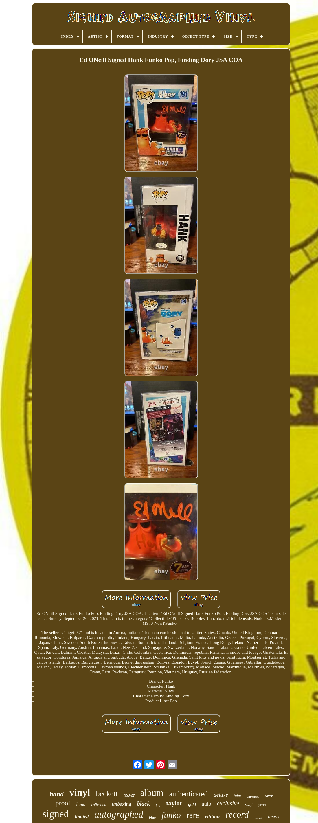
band (80, 804)
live (158, 805)
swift (249, 804)
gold (192, 804)
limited (82, 817)
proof (62, 803)
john (237, 795)
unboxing (121, 804)
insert (274, 817)
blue (152, 817)
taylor (174, 803)
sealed (258, 818)
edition (212, 817)
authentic (253, 796)
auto (206, 804)
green (262, 805)
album (151, 792)
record (237, 814)
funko (171, 815)
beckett (106, 793)
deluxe (221, 795)
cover (269, 796)
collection (98, 804)
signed (56, 814)
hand (56, 794)
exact (129, 795)
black (143, 803)
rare (193, 815)
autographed (118, 814)
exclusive (228, 803)
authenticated (188, 794)
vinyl (79, 792)
